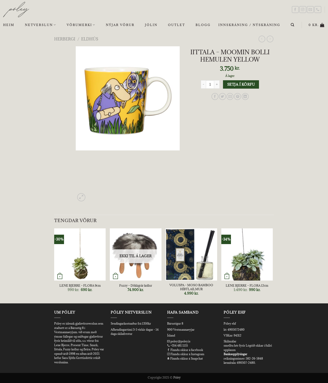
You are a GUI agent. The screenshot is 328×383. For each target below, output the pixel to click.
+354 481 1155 (179, 345)
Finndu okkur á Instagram (185, 354)
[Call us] (317, 9)
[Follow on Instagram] (302, 9)
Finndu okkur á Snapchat (185, 358)
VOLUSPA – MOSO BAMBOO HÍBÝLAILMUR (191, 287)
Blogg (203, 25)
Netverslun (40, 25)
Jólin (151, 25)
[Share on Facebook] (214, 96)
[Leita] (293, 25)
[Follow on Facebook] (295, 9)
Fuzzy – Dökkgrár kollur (135, 285)
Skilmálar (230, 341)
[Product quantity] (210, 84)
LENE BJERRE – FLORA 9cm (80, 285)
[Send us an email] (310, 9)
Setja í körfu (241, 84)
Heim (8, 25)
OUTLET (176, 25)
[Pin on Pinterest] (237, 96)
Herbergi (64, 38)
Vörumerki (81, 25)
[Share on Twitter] (222, 96)
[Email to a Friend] (230, 96)
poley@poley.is (178, 341)
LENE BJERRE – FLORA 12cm (247, 285)
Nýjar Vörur (120, 25)
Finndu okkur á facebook (185, 350)
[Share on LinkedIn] (245, 96)
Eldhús (89, 38)
